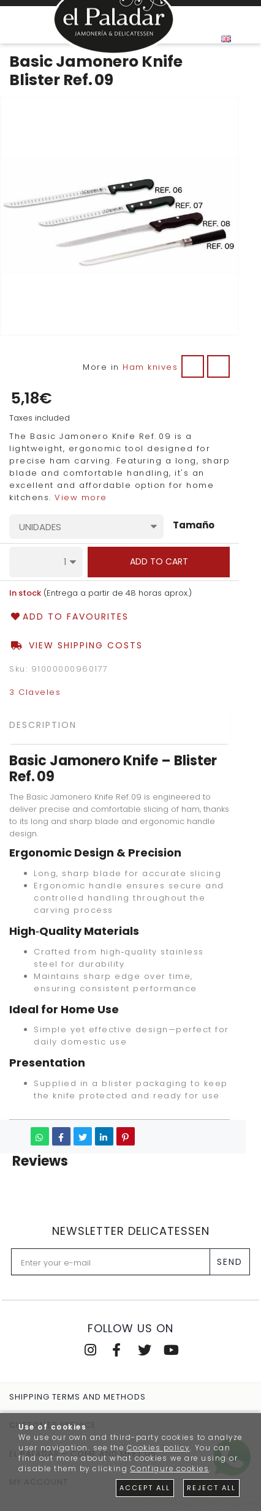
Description (43, 725)
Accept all (144, 1488)
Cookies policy (158, 1448)
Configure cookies (170, 1469)
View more (81, 497)
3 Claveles (35, 692)
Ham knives (150, 367)
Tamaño (193, 525)
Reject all (211, 1488)
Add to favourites (69, 616)
